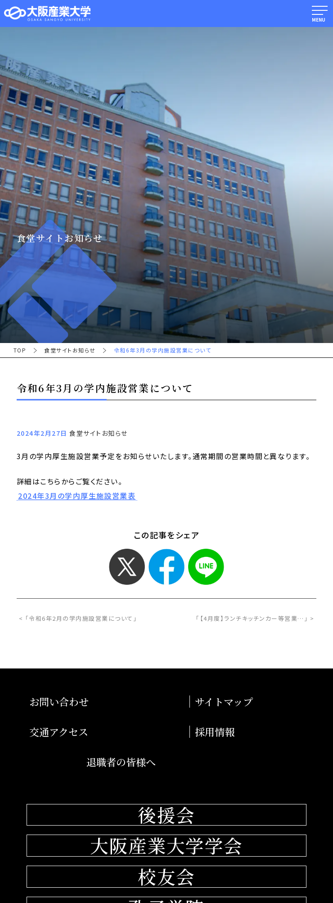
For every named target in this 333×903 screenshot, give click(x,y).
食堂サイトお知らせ (69, 350)
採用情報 (214, 732)
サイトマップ (224, 701)
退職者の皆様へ (121, 762)
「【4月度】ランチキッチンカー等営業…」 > (255, 618)
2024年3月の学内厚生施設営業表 (76, 496)
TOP (20, 350)
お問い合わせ (59, 701)
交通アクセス (58, 732)
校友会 (166, 877)
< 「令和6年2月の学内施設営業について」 (78, 618)
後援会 (166, 815)
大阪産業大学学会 (166, 846)
